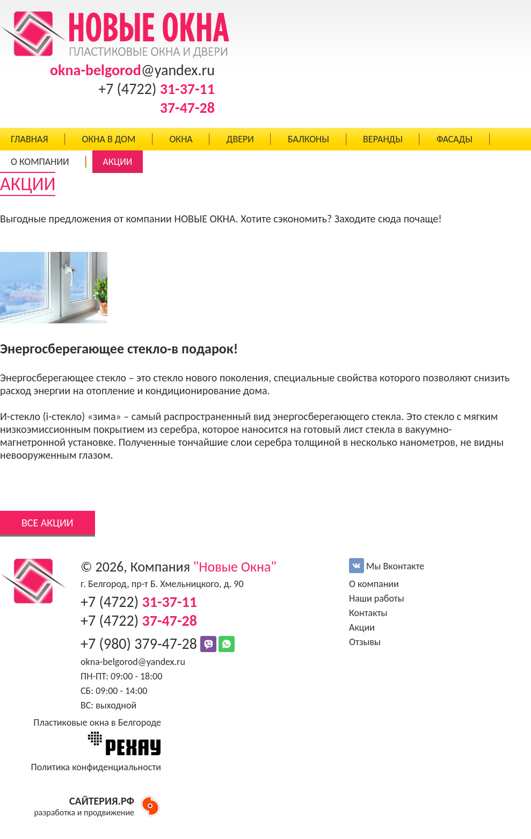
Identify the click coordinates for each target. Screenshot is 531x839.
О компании (374, 584)
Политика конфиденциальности (96, 767)
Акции (362, 627)
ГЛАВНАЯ (29, 139)
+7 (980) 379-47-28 (140, 643)
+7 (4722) (156, 88)
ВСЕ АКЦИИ (47, 522)
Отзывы (365, 642)
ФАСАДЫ (454, 139)
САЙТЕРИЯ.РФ (101, 800)
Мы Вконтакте (386, 566)
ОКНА (180, 139)
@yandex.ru (132, 70)
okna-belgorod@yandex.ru (133, 662)
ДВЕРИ (240, 139)
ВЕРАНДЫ (383, 139)
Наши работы (376, 598)
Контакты (368, 613)
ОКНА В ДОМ (108, 139)
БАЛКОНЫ (308, 139)
